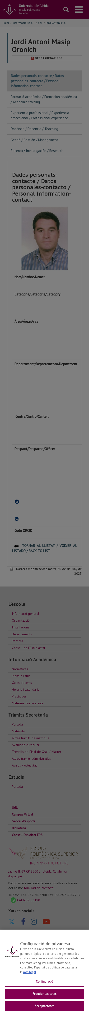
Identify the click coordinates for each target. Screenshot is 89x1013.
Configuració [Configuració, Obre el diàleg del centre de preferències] (44, 985)
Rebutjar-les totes (44, 997)
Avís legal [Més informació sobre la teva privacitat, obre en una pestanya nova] (29, 975)
